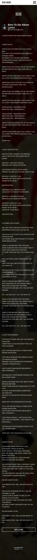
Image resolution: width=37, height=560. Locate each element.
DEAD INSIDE (6, 2)
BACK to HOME (18, 529)
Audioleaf (20, 549)
